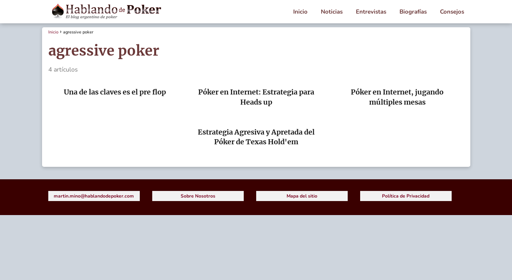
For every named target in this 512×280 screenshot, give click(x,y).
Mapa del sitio (302, 196)
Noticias (332, 12)
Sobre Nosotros (198, 196)
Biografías (413, 12)
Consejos (452, 12)
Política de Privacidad (405, 196)
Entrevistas (371, 12)
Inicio (300, 12)
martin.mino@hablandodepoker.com (94, 196)
